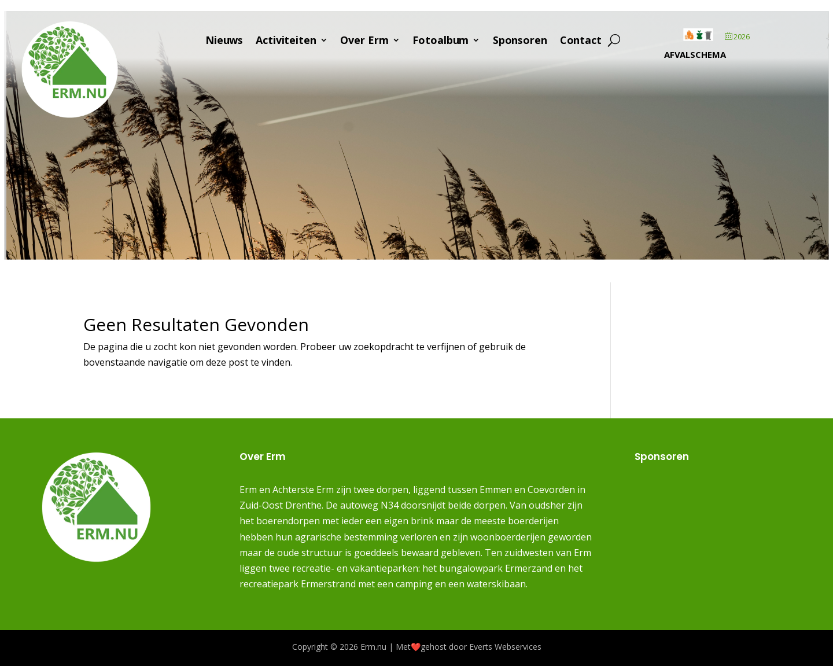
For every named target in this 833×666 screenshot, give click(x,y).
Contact (581, 41)
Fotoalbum (441, 41)
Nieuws (225, 41)
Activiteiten (286, 41)
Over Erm (365, 41)
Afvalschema (695, 55)
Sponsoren (520, 41)
